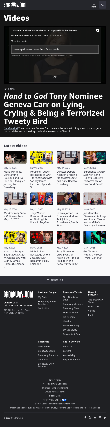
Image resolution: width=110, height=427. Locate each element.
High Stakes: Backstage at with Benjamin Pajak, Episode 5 (40, 258)
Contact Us (10, 302)
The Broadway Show (95, 301)
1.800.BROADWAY (22, 305)
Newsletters (44, 346)
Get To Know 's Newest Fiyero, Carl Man (92, 254)
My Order (43, 297)
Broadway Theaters (48, 355)
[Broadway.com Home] (14, 4)
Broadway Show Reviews (46, 365)
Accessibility (69, 355)
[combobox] (101, 5)
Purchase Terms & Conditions (55, 388)
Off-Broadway (70, 329)
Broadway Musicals (73, 304)
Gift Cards (43, 359)
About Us (67, 346)
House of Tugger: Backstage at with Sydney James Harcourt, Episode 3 (41, 179)
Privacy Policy (55, 380)
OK (54, 77)
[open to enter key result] (102, 5)
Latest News (94, 306)
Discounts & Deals (72, 334)
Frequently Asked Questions (47, 302)
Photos (91, 315)
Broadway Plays (71, 308)
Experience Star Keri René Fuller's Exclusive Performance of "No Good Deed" (94, 178)
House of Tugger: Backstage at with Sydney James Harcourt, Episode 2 (15, 259)
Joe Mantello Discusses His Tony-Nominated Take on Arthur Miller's (94, 219)
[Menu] (94, 5)
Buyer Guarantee (71, 359)
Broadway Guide (46, 350)
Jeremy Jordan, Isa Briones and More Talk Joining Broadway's (67, 219)
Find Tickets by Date (70, 298)
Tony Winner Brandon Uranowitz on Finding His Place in (41, 217)
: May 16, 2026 (15, 216)
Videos (91, 310)
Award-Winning (71, 325)
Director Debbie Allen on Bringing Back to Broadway (67, 178)
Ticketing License (55, 395)
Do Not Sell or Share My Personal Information (55, 403)
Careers (67, 350)
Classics (67, 321)
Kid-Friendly (69, 316)
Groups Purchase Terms (55, 391)
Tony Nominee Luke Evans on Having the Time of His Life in (68, 258)
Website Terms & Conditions (55, 383)
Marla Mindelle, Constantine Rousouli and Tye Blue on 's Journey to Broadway (14, 179)
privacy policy (57, 407)
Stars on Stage (70, 312)
